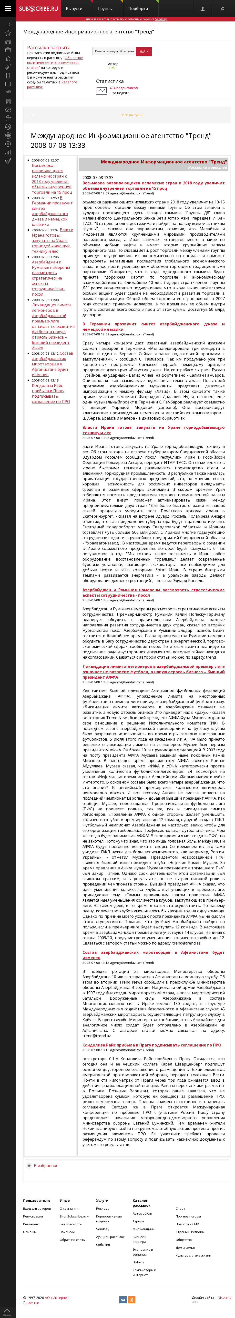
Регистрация (33, 1216)
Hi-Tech (138, 1262)
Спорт (180, 1208)
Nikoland (224, 1297)
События (103, 1244)
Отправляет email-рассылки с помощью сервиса (125, 19)
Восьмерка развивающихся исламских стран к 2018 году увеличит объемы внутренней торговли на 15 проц (52, 179)
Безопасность (71, 1224)
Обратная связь (72, 1240)
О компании (69, 1208)
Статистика (110, 81)
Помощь (29, 1232)
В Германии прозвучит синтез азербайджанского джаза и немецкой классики (52, 211)
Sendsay (102, 1229)
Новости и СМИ (187, 1224)
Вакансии (67, 1232)
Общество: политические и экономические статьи (55, 62)
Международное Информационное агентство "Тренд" (88, 31)
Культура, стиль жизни (193, 1255)
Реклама (103, 1208)
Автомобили (142, 1213)
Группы (110, 5)
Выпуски (79, 5)
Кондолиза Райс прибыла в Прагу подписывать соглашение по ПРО (51, 393)
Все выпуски (132, 114)
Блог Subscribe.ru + (74, 1216)
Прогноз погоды (188, 1216)
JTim (111, 68)
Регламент (31, 1224)
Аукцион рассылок (110, 1237)
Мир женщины (144, 1229)
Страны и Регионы (190, 1232)
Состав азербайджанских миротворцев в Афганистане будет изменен (52, 364)
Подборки (143, 5)
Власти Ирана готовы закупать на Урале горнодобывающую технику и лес (52, 240)
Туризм (138, 1221)
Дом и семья (185, 1247)
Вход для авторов (37, 1208)
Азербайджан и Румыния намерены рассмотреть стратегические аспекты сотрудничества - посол (51, 278)
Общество (184, 1240)
